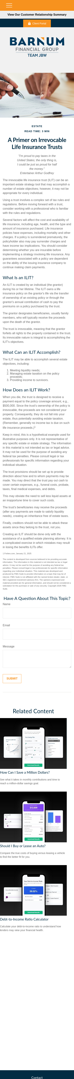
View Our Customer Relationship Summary (36, 14)
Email (6, 625)
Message (8, 646)
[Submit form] (12, 678)
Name (6, 604)
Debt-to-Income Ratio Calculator (24, 919)
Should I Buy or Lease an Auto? (23, 846)
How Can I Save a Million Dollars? (25, 772)
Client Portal (37, 23)
